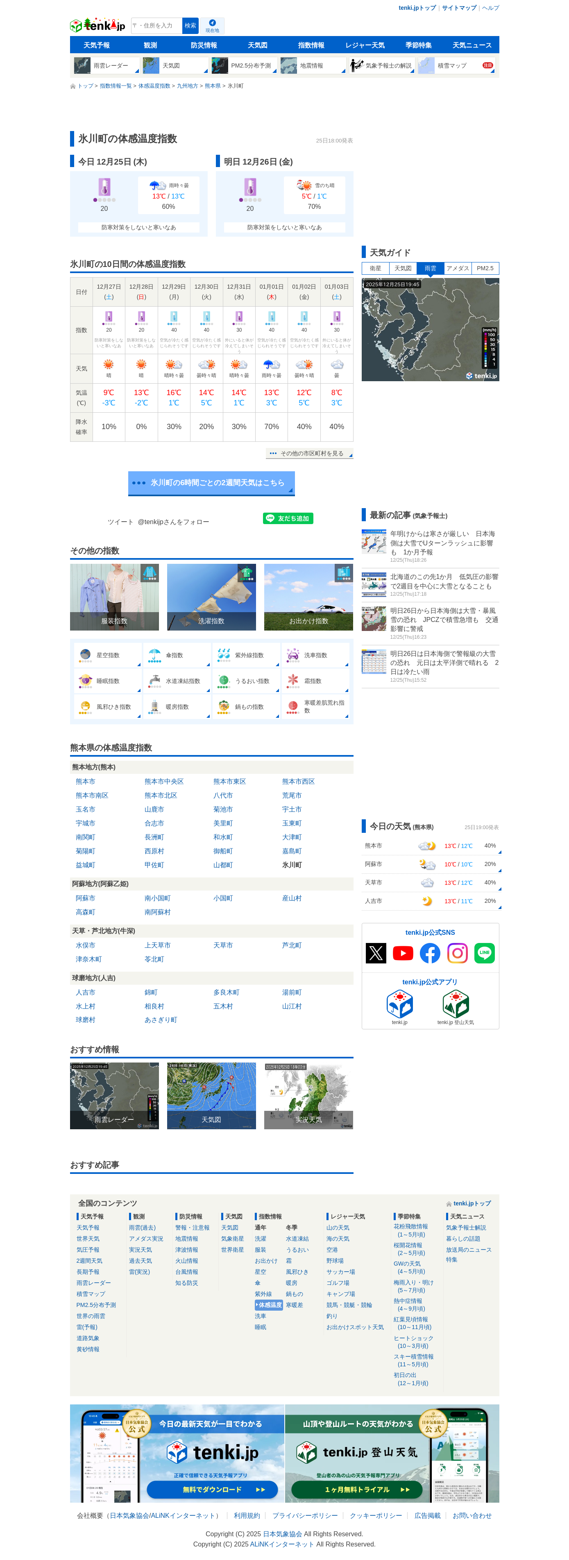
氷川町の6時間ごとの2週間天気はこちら (217, 483)
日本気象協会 (129, 1515)
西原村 (154, 851)
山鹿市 (154, 809)
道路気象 (88, 1338)
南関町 (85, 837)
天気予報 (97, 45)
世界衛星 (232, 1249)
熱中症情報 (417, 1305)
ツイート (121, 521)
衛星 (375, 268)
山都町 (223, 864)
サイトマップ (459, 8)
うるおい (297, 1249)
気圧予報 (88, 1249)
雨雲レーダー (94, 1283)
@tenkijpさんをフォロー (174, 521)
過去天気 (140, 1260)
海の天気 (337, 1238)
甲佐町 (154, 864)
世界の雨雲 (91, 1316)
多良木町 (226, 992)
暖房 (291, 1283)
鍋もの (294, 1294)
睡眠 (260, 1327)
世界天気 (88, 1238)
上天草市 (158, 945)
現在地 (212, 30)
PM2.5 (485, 268)
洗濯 (260, 1238)
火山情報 (186, 1260)
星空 (260, 1271)
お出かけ (266, 1260)
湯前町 (292, 992)
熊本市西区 (298, 781)
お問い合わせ (472, 1515)
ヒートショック (417, 1342)
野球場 (335, 1260)
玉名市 (85, 809)
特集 (452, 1259)
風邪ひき (297, 1271)
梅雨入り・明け (417, 1286)
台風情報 (186, 1271)
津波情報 (186, 1249)
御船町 (223, 851)
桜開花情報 (417, 1249)
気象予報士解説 (466, 1227)
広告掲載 (428, 1515)
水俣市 (85, 945)
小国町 (223, 898)
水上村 (85, 1006)
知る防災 (186, 1283)
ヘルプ (490, 8)
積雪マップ (91, 1294)
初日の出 (417, 1379)
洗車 (260, 1316)
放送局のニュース (469, 1249)
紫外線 (263, 1294)
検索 (190, 26)
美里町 (223, 823)
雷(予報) (87, 1327)
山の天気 (337, 1227)
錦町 (151, 992)
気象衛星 (232, 1238)
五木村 (223, 1006)
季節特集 (419, 45)
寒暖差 (294, 1305)
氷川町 (292, 864)
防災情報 (204, 45)
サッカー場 (340, 1271)
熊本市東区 (229, 781)
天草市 (223, 945)
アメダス (458, 268)
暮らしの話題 (463, 1238)
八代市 (223, 795)
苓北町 (154, 959)
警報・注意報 (192, 1227)
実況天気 (140, 1249)
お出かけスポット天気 (355, 1327)
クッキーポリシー (376, 1515)
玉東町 (292, 823)
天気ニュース (472, 45)
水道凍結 (297, 1238)
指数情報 (311, 45)
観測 (150, 45)
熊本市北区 (161, 795)
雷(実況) (139, 1271)
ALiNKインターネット (183, 1515)
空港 (332, 1249)
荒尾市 (292, 795)
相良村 (154, 1006)
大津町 (292, 837)
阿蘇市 (85, 898)
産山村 (292, 898)
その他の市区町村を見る (312, 453)
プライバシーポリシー (305, 1515)
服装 (260, 1249)
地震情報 (186, 1238)
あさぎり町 (161, 1019)
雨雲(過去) (142, 1227)
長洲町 (154, 837)
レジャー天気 (365, 45)
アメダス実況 (146, 1238)
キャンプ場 (340, 1294)
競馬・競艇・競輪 (349, 1305)
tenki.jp (98, 28)
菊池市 (223, 809)
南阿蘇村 (158, 912)
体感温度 (270, 1305)
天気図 (257, 45)
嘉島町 (292, 851)
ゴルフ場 (337, 1283)
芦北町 (292, 945)
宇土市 (292, 809)
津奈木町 (89, 959)
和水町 (223, 837)
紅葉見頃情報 (417, 1323)
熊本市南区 (92, 795)
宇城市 (85, 823)
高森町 (85, 912)
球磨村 (85, 1019)
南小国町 (158, 898)
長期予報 (88, 1271)
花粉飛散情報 (417, 1230)
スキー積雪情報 (417, 1360)
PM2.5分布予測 (96, 1305)
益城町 (85, 864)
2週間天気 (90, 1260)
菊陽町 (85, 851)
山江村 (292, 1006)
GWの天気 (417, 1267)
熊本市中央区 (164, 781)
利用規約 (247, 1515)
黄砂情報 (88, 1349)
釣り (332, 1316)
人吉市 (85, 992)
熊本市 (85, 781)
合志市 (154, 823)
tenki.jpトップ (417, 8)
